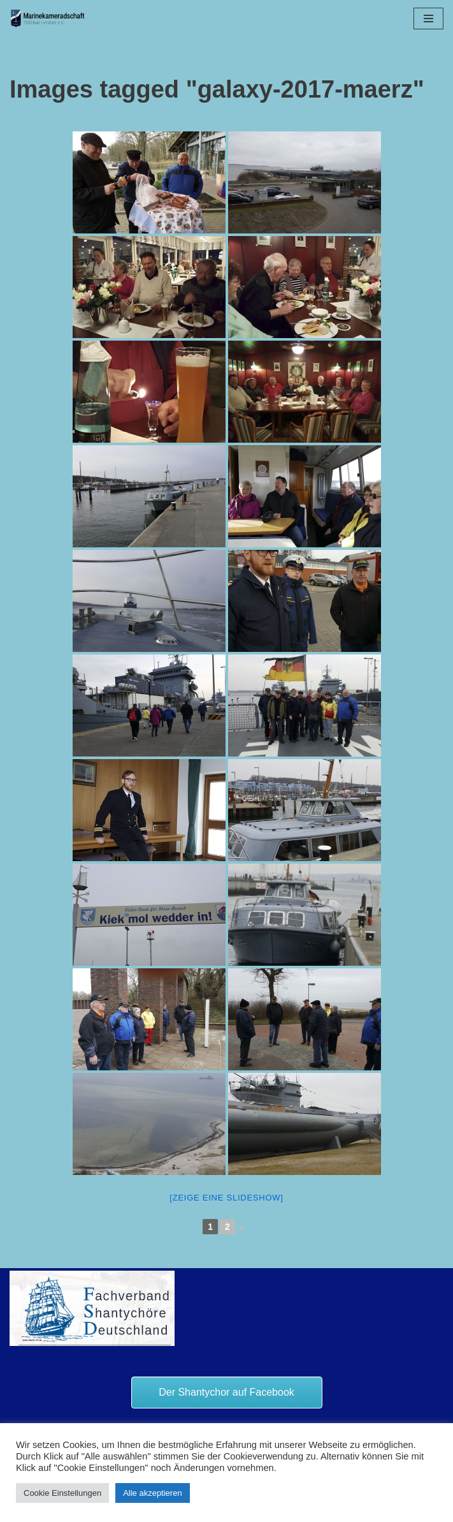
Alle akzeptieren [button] (152, 1493)
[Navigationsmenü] (428, 18)
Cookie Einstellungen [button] (62, 1493)
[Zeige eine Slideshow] (226, 1197)
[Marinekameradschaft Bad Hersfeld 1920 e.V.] (48, 18)
